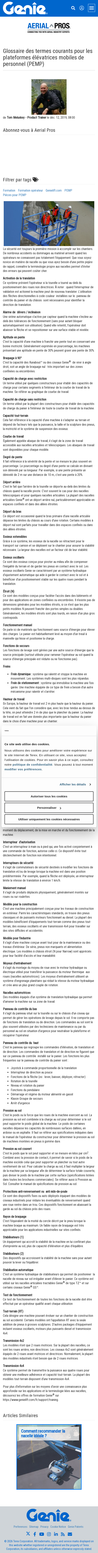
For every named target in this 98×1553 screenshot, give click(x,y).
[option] (49, 1457)
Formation (9, 190)
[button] (18, 1457)
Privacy (44, 1526)
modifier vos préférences (23, 769)
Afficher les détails (73, 784)
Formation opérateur (30, 190)
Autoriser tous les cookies (49, 796)
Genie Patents (75, 1526)
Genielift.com (54, 190)
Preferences (20, 1526)
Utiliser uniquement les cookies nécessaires (49, 819)
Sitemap (33, 1526)
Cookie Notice (58, 1526)
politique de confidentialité (32, 764)
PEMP (68, 190)
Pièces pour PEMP (14, 195)
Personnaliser (49, 807)
